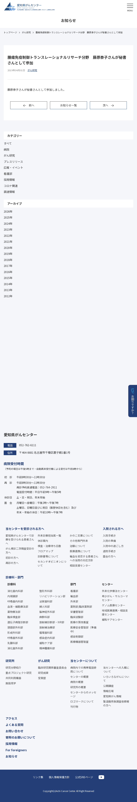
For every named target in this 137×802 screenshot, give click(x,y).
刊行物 (74, 706)
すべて (8, 143)
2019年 (8, 254)
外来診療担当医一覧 (49, 535)
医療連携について (80, 551)
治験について (77, 546)
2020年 (8, 248)
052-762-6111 (27, 445)
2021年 (8, 241)
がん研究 (9, 155)
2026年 (8, 211)
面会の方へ (109, 556)
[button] (130, 7)
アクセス (11, 718)
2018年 (8, 260)
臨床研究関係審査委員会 (52, 667)
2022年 (8, 236)
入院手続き (109, 535)
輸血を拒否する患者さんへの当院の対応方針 (84, 558)
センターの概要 (79, 677)
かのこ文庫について (81, 535)
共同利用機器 (13, 678)
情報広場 (108, 691)
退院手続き (109, 551)
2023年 (8, 229)
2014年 (8, 284)
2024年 (8, 223)
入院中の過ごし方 (113, 546)
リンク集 (38, 777)
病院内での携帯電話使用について (83, 669)
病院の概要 (76, 682)
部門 (73, 584)
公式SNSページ (84, 777)
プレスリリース (13, 161)
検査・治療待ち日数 (49, 546)
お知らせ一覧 (68, 105)
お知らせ (11, 756)
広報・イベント (13, 167)
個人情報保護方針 (59, 777)
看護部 (8, 174)
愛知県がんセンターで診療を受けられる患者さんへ (20, 539)
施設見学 (11, 683)
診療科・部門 (14, 577)
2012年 (8, 296)
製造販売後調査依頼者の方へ (116, 703)
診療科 (11, 584)
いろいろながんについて (116, 678)
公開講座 (108, 686)
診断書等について (48, 556)
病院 (6, 149)
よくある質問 (14, 724)
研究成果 (43, 673)
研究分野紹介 (13, 667)
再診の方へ (12, 563)
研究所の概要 (78, 687)
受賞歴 (42, 678)
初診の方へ (12, 557)
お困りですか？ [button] (133, 404)
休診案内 (43, 541)
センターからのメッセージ (83, 694)
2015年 (8, 278)
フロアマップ (45, 551)
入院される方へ (113, 528)
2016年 (8, 272)
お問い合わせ (14, 731)
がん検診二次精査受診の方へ (20, 550)
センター (107, 584)
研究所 (10, 660)
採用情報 (9, 180)
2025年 (8, 217)
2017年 (8, 266)
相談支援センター (80, 565)
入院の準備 (109, 541)
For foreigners (16, 750)
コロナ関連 (11, 186)
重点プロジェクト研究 (19, 673)
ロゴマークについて (82, 701)
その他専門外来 (79, 541)
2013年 (8, 290)
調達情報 (9, 192)
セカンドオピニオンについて (52, 563)
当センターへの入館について (116, 669)
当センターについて (83, 660)
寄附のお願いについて (20, 737)
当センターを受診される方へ (25, 528)
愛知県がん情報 (112, 696)
